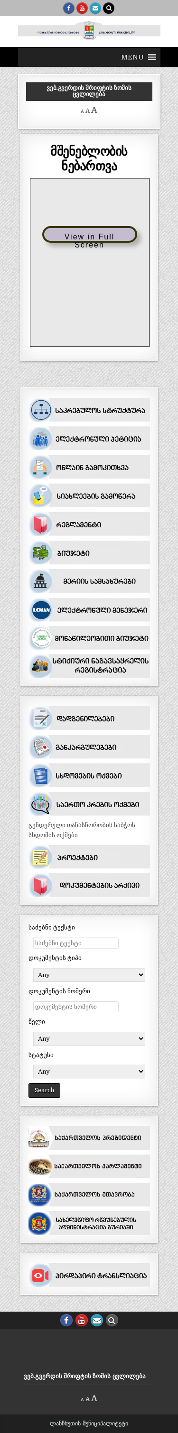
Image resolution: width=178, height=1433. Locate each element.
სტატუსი (41, 1054)
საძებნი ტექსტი (51, 927)
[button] (132, 57)
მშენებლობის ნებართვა (89, 158)
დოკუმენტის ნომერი (59, 991)
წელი (36, 1021)
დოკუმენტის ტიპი (55, 957)
